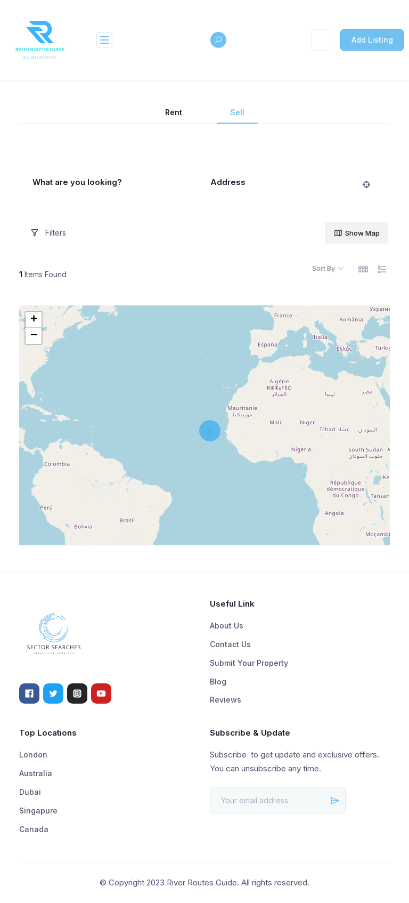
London (33, 754)
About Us (226, 625)
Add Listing (372, 39)
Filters (48, 233)
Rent (173, 112)
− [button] (33, 336)
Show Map (356, 233)
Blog (218, 681)
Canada (33, 829)
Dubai (30, 791)
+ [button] (33, 320)
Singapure (38, 810)
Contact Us (230, 644)
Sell (237, 112)
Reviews (225, 699)
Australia (35, 773)
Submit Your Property (249, 662)
